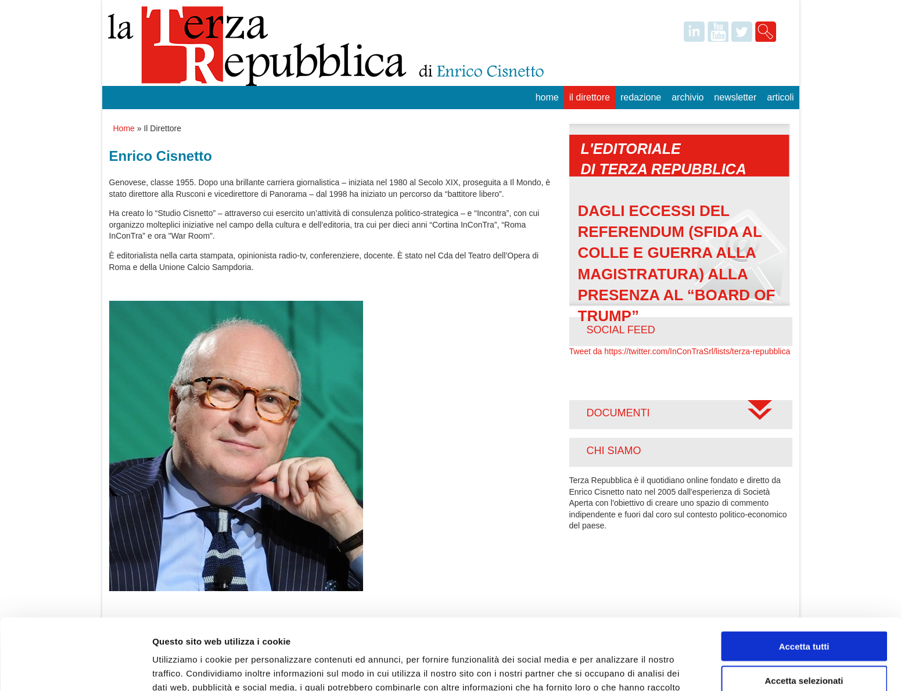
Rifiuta (804, 643)
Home (547, 97)
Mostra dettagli (611, 668)
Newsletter (735, 97)
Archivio (687, 97)
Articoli (780, 97)
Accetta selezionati (803, 609)
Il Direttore (589, 97)
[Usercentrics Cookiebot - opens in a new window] (75, 668)
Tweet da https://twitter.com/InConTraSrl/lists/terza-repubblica (680, 351)
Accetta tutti (804, 575)
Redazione (640, 97)
